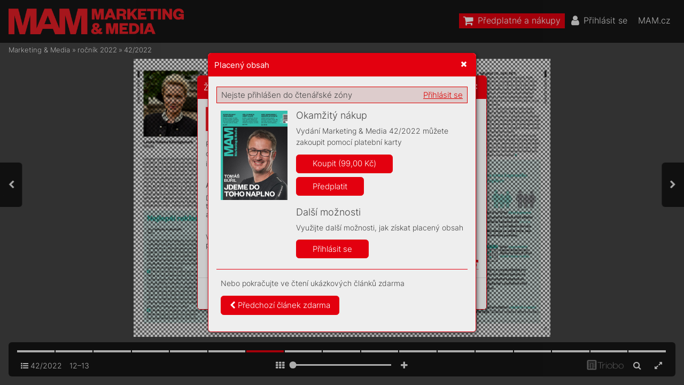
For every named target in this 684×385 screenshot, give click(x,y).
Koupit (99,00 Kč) (344, 163)
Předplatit (330, 186)
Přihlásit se (443, 95)
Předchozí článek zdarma (280, 305)
